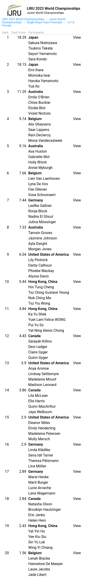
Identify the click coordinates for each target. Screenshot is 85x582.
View (77, 37)
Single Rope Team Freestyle (44, 22)
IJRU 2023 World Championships (23, 19)
